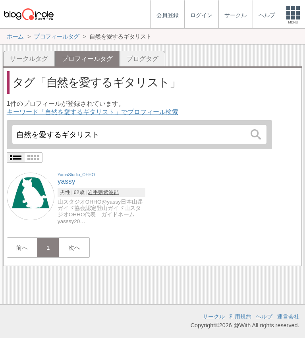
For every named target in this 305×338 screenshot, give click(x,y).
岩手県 (95, 192)
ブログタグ (142, 58)
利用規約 (240, 316)
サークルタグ (29, 58)
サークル (214, 316)
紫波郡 (111, 192)
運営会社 (288, 316)
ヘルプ (264, 316)
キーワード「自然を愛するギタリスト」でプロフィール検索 (92, 112)
